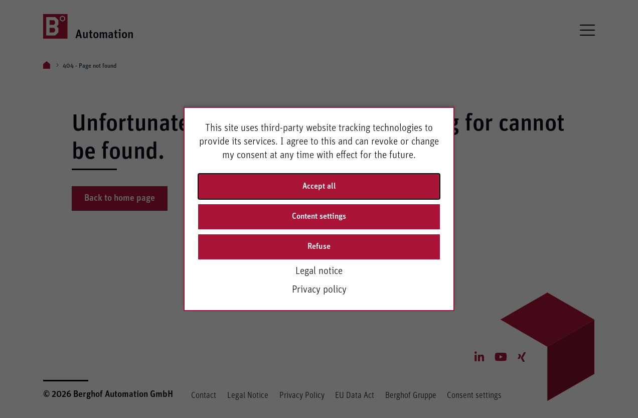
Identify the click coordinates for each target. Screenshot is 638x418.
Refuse (319, 246)
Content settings (319, 216)
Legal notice (319, 271)
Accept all (319, 186)
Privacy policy (319, 290)
